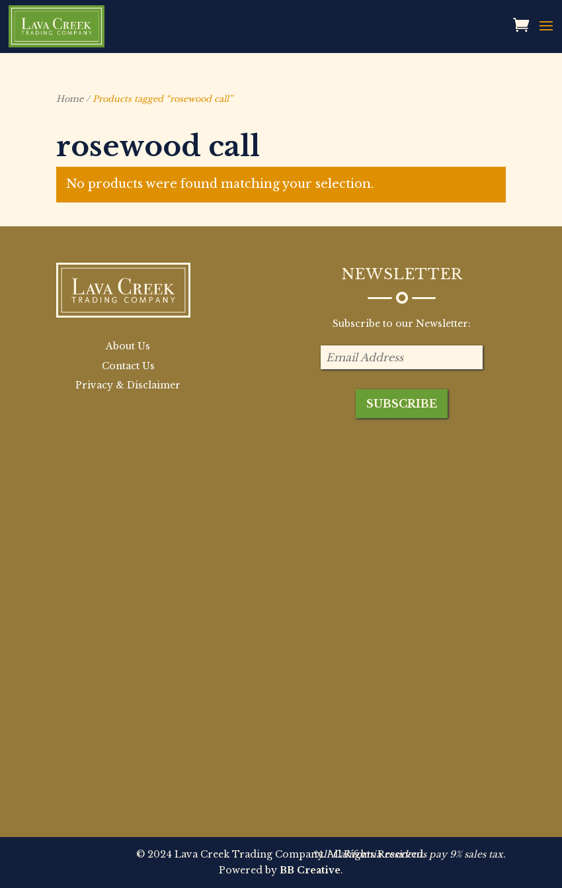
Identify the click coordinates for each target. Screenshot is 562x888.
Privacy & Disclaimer (128, 385)
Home (69, 99)
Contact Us (128, 366)
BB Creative (310, 870)
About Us (128, 346)
